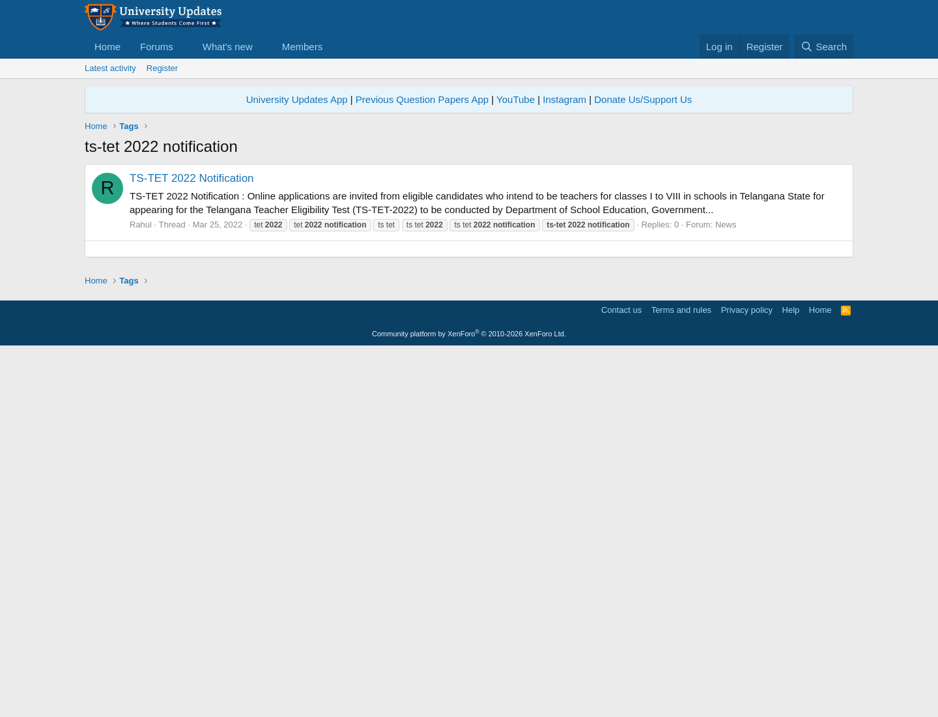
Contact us (621, 492)
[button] (184, 47)
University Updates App (297, 99)
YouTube (515, 99)
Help (791, 492)
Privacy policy (747, 492)
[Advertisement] (469, 352)
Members (302, 46)
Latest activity (110, 68)
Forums (156, 46)
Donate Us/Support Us (643, 99)
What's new (228, 46)
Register (162, 68)
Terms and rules (681, 492)
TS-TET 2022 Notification (192, 178)
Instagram (564, 99)
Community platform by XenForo (469, 516)
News (726, 224)
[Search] (823, 47)
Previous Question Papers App (422, 99)
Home (107, 46)
